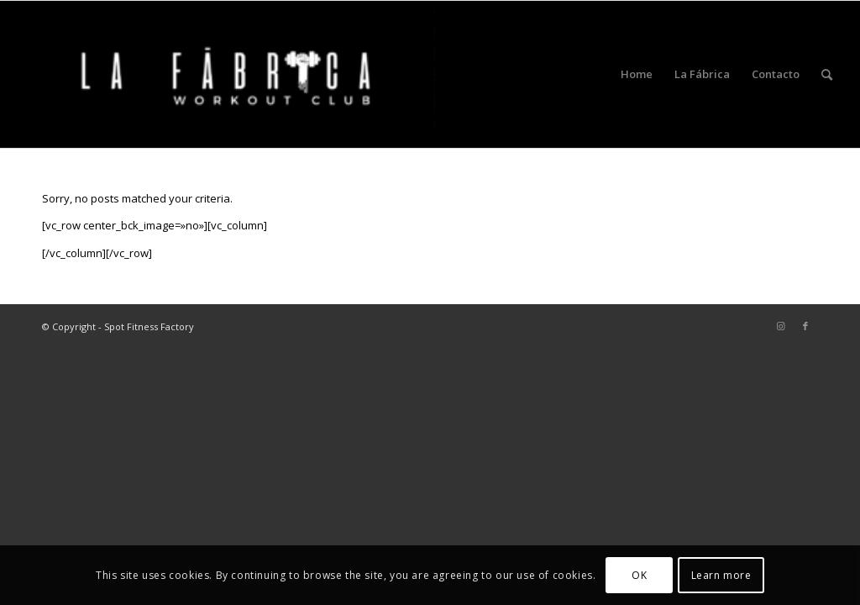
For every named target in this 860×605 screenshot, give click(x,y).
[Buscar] (826, 74)
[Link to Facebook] (805, 326)
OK (639, 575)
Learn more (721, 575)
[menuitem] (636, 74)
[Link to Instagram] (780, 326)
